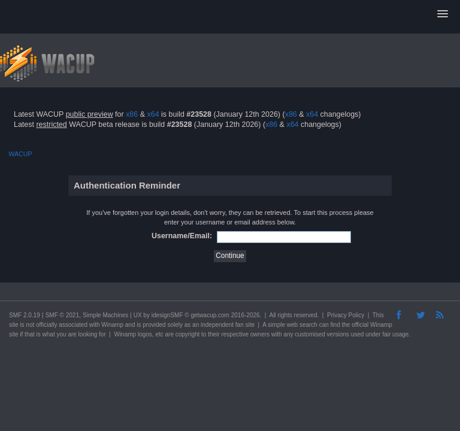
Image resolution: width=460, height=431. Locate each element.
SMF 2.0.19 (24, 315)
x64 (153, 114)
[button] (442, 14)
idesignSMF (167, 315)
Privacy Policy (345, 315)
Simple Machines (105, 315)
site (14, 324)
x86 (132, 114)
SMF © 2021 (62, 315)
